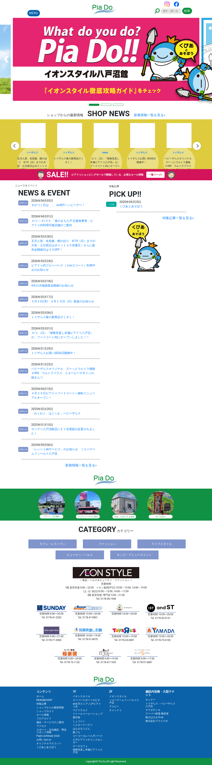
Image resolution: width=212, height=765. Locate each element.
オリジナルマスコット (48, 743)
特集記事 (41, 703)
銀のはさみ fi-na (154, 717)
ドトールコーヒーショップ (88, 713)
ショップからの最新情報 (50, 707)
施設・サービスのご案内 (50, 722)
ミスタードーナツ (83, 725)
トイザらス (32, 152)
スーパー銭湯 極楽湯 (156, 713)
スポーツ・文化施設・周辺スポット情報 (51, 731)
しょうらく (79, 721)
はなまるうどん (81, 728)
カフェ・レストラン (52, 543)
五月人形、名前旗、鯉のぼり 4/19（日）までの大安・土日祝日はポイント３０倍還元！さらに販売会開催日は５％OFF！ (63, 245)
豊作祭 (76, 717)
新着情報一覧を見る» (149, 115)
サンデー (150, 699)
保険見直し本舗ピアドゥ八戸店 (88, 751)
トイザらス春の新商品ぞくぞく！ (53, 317)
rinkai (105, 152)
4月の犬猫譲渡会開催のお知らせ (52, 285)
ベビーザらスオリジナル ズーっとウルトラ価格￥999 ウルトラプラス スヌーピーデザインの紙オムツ (63, 373)
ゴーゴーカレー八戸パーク (88, 735)
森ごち (76, 732)
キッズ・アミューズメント (134, 554)
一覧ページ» (155, 174)
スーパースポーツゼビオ (86, 700)
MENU (33, 13)
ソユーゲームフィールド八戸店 (124, 701)
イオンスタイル (81, 696)
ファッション (107, 543)
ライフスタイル (161, 543)
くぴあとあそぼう (131, 206)
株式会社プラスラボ (156, 721)
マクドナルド (80, 710)
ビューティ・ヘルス (80, 554)
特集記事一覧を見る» (178, 218)
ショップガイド (45, 711)
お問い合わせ (43, 739)
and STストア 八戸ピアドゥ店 (87, 705)
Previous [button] (15, 146)
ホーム (40, 696)
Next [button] (197, 146)
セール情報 (42, 714)
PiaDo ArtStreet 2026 (48, 735)
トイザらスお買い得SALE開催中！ (53, 353)
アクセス (41, 726)
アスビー (114, 706)
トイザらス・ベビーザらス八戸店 (160, 705)
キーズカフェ (80, 746)
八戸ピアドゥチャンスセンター (88, 741)
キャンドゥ (115, 710)
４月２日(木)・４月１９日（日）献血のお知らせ (62, 301)
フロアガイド (43, 718)
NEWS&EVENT (44, 700)
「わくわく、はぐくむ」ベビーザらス (56, 413)
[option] (33, 146)
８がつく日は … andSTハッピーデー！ (58, 205)
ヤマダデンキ (152, 710)
